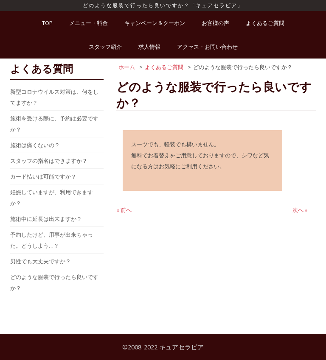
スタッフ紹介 (105, 46)
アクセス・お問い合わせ (207, 46)
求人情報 (149, 46)
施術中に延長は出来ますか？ (46, 219)
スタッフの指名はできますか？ (48, 161)
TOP (47, 23)
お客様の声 (215, 23)
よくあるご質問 (265, 23)
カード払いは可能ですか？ (43, 176)
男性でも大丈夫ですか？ (40, 261)
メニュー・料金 (88, 23)
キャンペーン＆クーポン (154, 23)
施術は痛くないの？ (35, 145)
